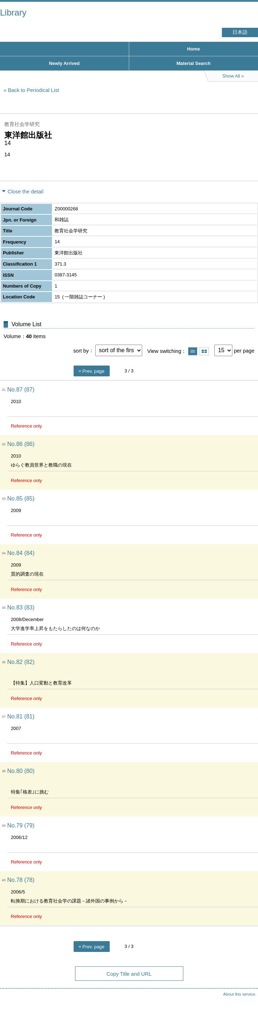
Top (245, 994)
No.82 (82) (21, 662)
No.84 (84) (21, 553)
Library (13, 12)
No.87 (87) (21, 389)
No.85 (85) (21, 498)
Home (193, 49)
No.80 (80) (21, 771)
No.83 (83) (21, 607)
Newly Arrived (64, 63)
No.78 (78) (21, 880)
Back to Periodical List (33, 90)
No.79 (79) (21, 825)
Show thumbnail (204, 351)
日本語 (240, 32)
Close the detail (25, 192)
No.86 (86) (21, 444)
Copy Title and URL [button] (129, 974)
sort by (81, 350)
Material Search (193, 63)
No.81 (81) (21, 716)
